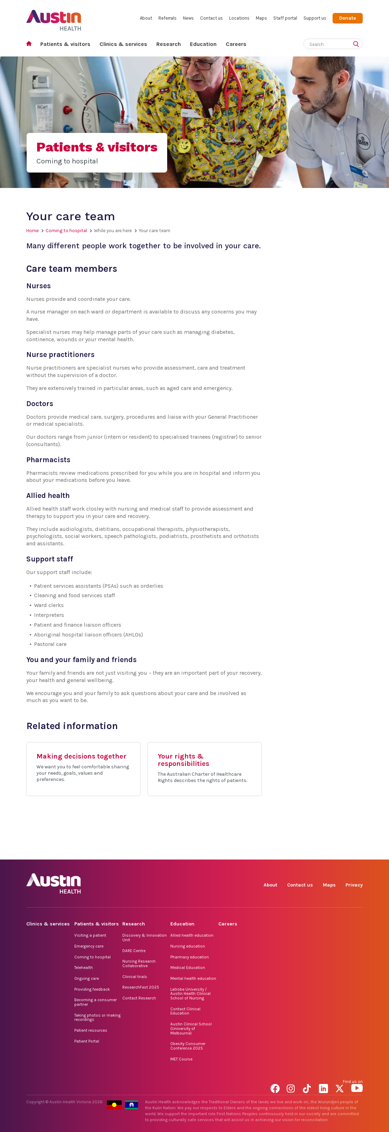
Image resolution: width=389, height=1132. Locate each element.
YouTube (357, 851)
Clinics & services (123, 44)
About (146, 18)
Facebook (276, 851)
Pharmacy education (189, 957)
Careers (236, 44)
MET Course (181, 1059)
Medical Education (187, 967)
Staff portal (285, 18)
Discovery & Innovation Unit (144, 937)
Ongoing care (86, 978)
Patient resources (90, 1030)
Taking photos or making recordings (97, 1017)
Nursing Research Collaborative (139, 963)
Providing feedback (92, 989)
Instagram (292, 851)
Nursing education (187, 946)
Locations (239, 18)
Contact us (211, 18)
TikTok (308, 851)
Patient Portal (86, 1041)
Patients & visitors (65, 44)
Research (168, 44)
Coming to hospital (66, 230)
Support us (314, 18)
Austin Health (53, 17)
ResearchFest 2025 (140, 987)
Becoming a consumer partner (95, 1002)
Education (203, 44)
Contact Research (139, 998)
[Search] (325, 43)
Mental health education (193, 978)
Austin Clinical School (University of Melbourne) (191, 1028)
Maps (261, 18)
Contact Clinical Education (185, 1011)
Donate (347, 18)
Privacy (354, 885)
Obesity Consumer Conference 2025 (187, 1046)
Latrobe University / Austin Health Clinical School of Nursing (190, 993)
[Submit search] (357, 44)
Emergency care (88, 946)
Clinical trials (134, 976)
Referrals (167, 18)
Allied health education (191, 935)
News (188, 18)
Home (31, 44)
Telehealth (83, 967)
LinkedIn (324, 851)
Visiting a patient (90, 935)
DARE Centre (133, 950)
